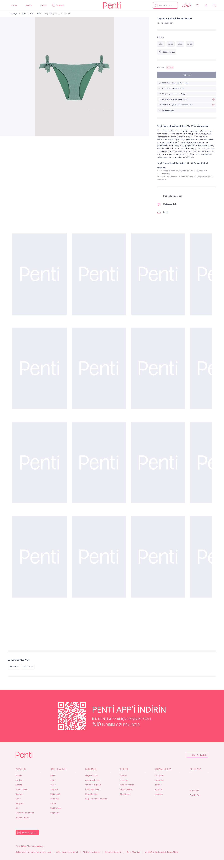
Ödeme (123, 775)
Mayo (52, 780)
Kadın (14, 5)
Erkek (29, 5)
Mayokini (54, 789)
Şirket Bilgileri (91, 794)
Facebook (159, 780)
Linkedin (159, 794)
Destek (124, 769)
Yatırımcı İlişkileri (93, 785)
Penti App (195, 769)
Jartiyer (19, 780)
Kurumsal (91, 769)
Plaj (31, 14)
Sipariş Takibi (126, 789)
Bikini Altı (13, 667)
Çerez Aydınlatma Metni (67, 852)
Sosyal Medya (163, 769)
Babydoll (20, 803)
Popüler (21, 769)
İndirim (60, 5)
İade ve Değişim (127, 785)
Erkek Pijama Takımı (25, 813)
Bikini (39, 14)
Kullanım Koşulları (113, 852)
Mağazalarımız (91, 775)
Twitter (158, 785)
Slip (17, 808)
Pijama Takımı (22, 789)
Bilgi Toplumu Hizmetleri (96, 799)
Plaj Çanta (55, 813)
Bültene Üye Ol (29, 833)
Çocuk (43, 5)
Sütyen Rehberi (22, 817)
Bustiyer (19, 794)
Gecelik (19, 785)
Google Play (195, 795)
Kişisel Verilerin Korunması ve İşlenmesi (33, 852)
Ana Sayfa (13, 14)
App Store (194, 790)
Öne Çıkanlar (58, 769)
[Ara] (156, 5)
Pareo (53, 785)
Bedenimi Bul (166, 51)
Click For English (198, 755)
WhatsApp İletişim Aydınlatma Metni (161, 852)
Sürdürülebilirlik (92, 780)
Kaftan (53, 803)
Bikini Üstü (28, 667)
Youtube (158, 789)
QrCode (196, 780)
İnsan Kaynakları (92, 789)
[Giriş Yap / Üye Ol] (206, 5)
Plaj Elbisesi (55, 808)
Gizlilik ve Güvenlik (91, 852)
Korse (18, 799)
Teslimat (124, 780)
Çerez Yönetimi (133, 852)
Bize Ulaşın (125, 794)
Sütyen (19, 775)
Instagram (159, 775)
